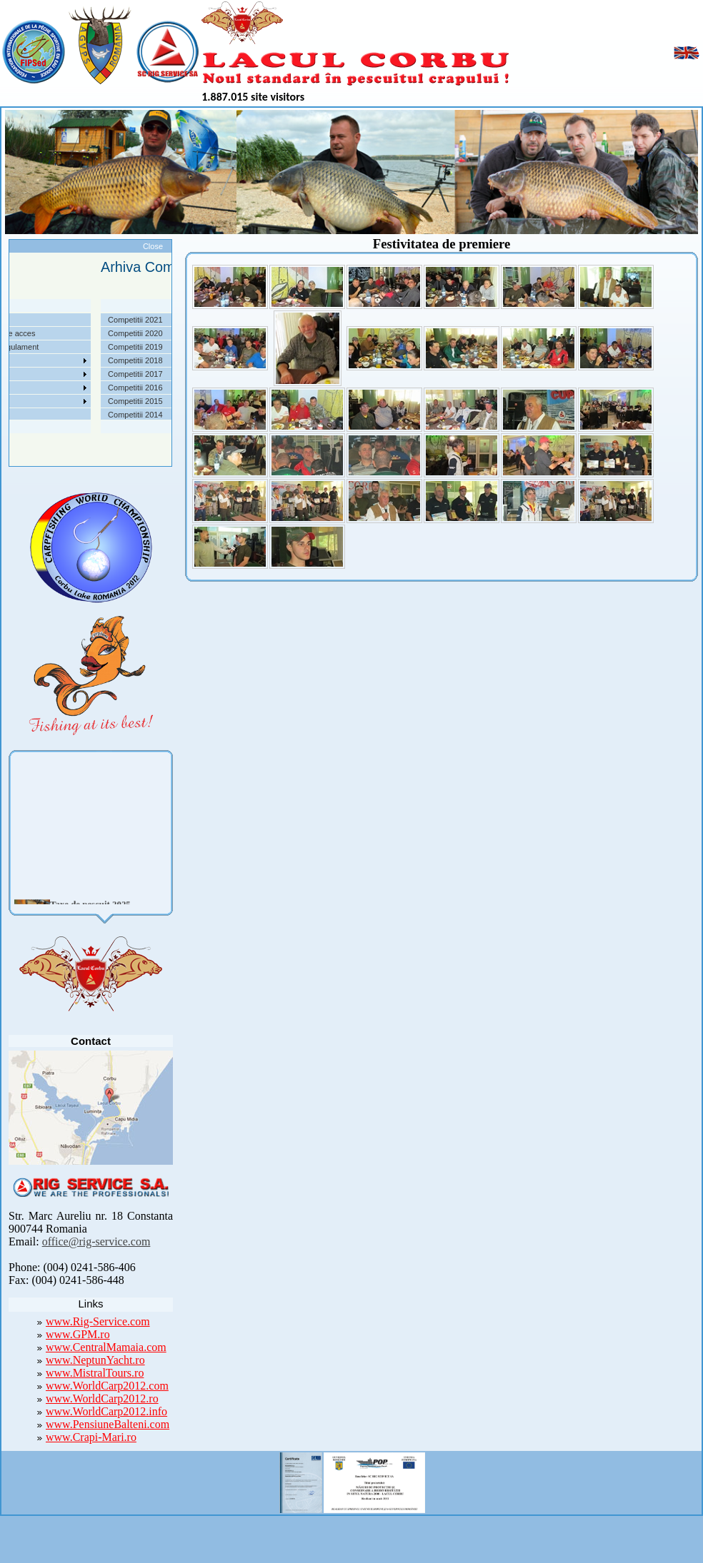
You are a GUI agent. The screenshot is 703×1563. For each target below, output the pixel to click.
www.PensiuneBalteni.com (107, 1424)
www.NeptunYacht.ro (95, 1360)
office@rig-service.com (96, 1241)
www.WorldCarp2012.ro (102, 1398)
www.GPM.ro (78, 1334)
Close (153, 246)
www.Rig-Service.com (98, 1321)
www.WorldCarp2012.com (107, 1386)
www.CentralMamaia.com (106, 1347)
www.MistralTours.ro (95, 1373)
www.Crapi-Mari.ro (91, 1437)
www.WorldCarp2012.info (106, 1411)
